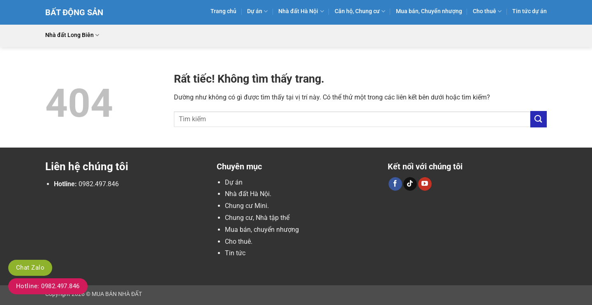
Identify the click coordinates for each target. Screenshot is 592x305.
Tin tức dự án (529, 11)
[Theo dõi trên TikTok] (410, 184)
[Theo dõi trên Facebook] (395, 184)
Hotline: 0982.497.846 (48, 286)
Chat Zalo (30, 267)
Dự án (257, 11)
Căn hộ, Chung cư (360, 11)
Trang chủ (223, 11)
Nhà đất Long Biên (72, 35)
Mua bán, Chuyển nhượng (429, 11)
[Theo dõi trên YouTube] (425, 184)
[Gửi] (538, 119)
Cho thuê (487, 11)
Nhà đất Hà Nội (301, 11)
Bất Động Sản (74, 12)
